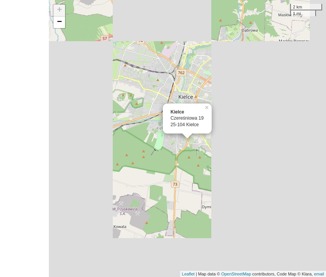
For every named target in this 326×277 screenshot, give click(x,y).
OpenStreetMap (236, 274)
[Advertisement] (24, 138)
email (319, 274)
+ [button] (59, 10)
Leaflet (188, 274)
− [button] (59, 22)
